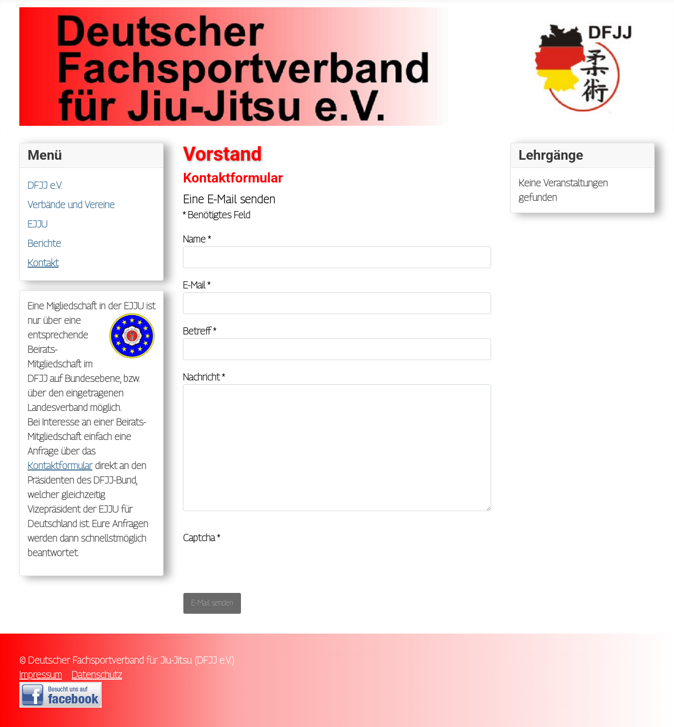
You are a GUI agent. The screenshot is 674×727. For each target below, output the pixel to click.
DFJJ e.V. (45, 185)
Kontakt (43, 263)
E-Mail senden (212, 602)
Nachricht (204, 377)
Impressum (40, 675)
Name (196, 239)
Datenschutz (97, 675)
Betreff (199, 331)
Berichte (44, 243)
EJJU (37, 224)
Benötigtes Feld (216, 215)
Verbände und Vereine (71, 205)
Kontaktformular (60, 465)
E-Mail (196, 285)
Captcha (201, 538)
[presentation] (256, 564)
